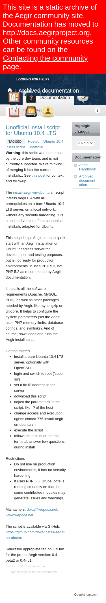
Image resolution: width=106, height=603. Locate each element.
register (26, 572)
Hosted (34, 141)
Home (10, 90)
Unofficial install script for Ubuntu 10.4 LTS (33, 130)
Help (97, 110)
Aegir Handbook (87, 167)
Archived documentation (48, 90)
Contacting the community (45, 58)
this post (38, 175)
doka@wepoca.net (42, 509)
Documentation (87, 157)
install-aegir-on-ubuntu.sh (34, 192)
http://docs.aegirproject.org (46, 32)
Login (12, 572)
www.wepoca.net (19, 515)
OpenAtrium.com (86, 594)
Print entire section (34, 566)
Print (11, 566)
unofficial (36, 147)
